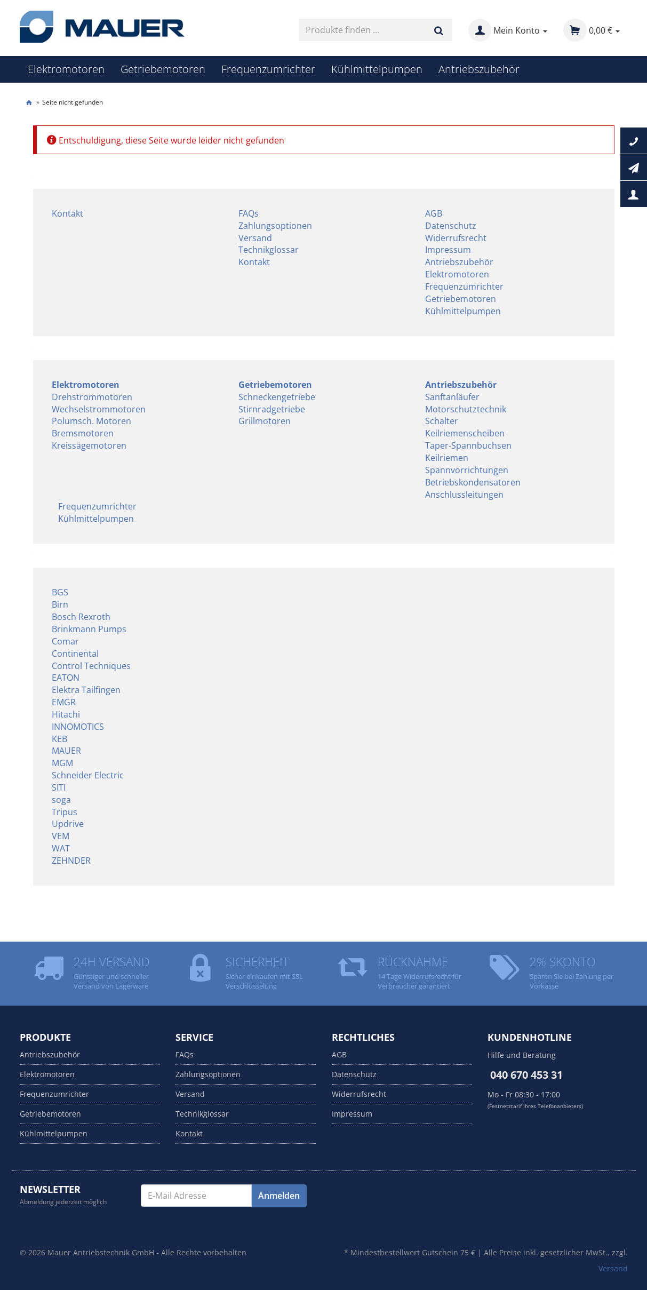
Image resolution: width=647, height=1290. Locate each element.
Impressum (448, 250)
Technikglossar (268, 250)
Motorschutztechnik (465, 409)
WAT (61, 848)
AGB (433, 213)
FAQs (248, 213)
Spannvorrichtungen (466, 470)
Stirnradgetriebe (271, 409)
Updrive (68, 824)
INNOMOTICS (78, 726)
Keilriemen (446, 458)
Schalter (441, 421)
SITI (59, 787)
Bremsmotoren (83, 433)
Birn (60, 604)
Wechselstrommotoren (99, 409)
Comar (65, 641)
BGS (60, 592)
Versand (255, 238)
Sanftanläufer (452, 397)
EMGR (64, 702)
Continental (75, 653)
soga (61, 800)
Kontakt (67, 213)
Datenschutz (450, 226)
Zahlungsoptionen (275, 226)
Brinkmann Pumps (89, 629)
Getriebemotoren (163, 69)
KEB (59, 739)
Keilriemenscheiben (465, 433)
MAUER (66, 751)
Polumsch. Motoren (91, 421)
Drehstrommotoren (92, 397)
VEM (60, 836)
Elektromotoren (66, 69)
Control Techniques (91, 666)
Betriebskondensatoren (473, 482)
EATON (65, 677)
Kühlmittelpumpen (376, 69)
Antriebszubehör (479, 69)
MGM (62, 763)
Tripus (64, 812)
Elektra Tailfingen (86, 690)
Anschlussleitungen (464, 494)
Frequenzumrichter (268, 69)
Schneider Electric (88, 775)
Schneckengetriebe (276, 397)
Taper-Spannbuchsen (468, 445)
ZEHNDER (71, 860)
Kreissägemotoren (89, 445)
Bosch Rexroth (81, 617)
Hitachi (66, 714)
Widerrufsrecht (455, 238)
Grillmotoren (264, 421)
